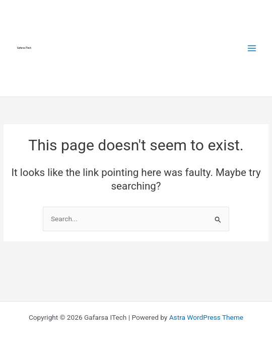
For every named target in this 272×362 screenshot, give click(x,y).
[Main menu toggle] (252, 48)
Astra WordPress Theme (206, 317)
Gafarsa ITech (24, 48)
